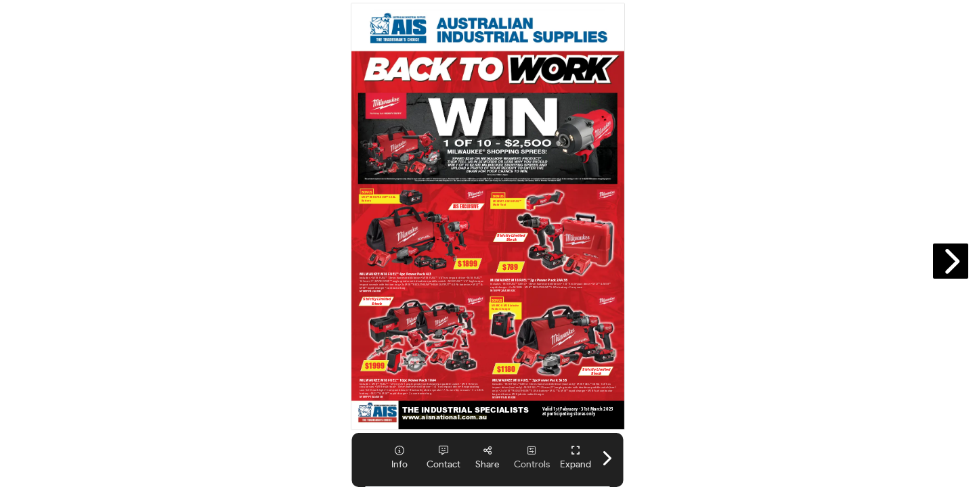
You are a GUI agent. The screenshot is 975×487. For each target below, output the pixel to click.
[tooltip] (400, 457)
